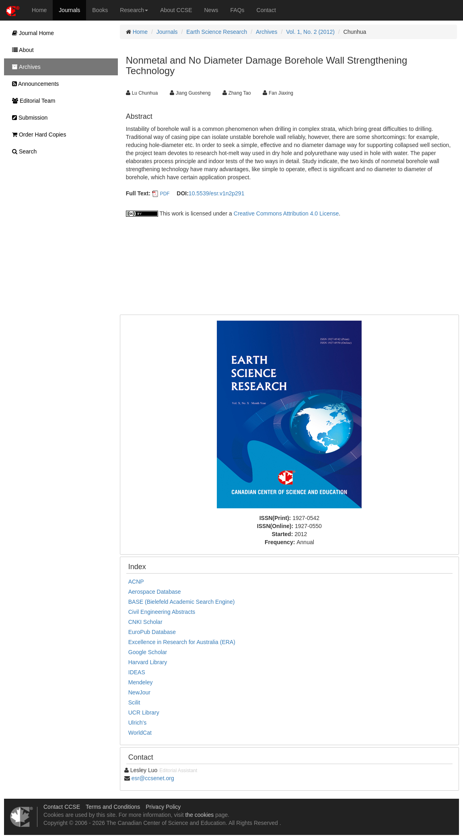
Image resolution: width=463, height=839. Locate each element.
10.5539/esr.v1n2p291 (217, 193)
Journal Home (31, 33)
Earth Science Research (216, 32)
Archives (267, 32)
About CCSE (176, 10)
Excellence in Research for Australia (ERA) (181, 642)
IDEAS (136, 672)
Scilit (134, 702)
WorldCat (140, 732)
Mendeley (140, 682)
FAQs (237, 10)
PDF (165, 194)
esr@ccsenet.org (153, 778)
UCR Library (143, 712)
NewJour (139, 692)
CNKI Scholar (145, 622)
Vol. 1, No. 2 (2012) (310, 32)
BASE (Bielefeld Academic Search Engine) (181, 602)
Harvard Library (147, 662)
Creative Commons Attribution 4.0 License (286, 213)
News (211, 10)
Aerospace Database (154, 591)
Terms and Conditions (113, 807)
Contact (266, 10)
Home (39, 10)
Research (134, 10)
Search (22, 151)
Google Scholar (147, 652)
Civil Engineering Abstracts (161, 612)
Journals (69, 10)
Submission (27, 117)
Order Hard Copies (37, 134)
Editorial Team (31, 100)
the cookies (199, 815)
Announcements (33, 84)
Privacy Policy (163, 807)
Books (100, 10)
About (21, 50)
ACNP (136, 581)
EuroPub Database (152, 632)
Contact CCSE (61, 807)
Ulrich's (137, 722)
